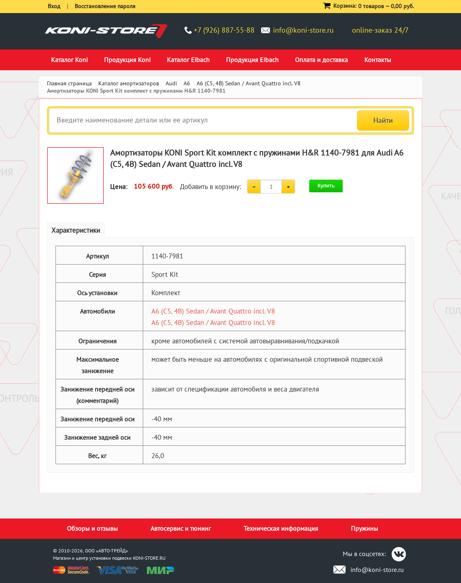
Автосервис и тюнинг (181, 528)
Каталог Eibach (188, 60)
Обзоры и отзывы (92, 528)
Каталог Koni (69, 60)
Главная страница (69, 83)
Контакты (377, 60)
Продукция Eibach (252, 60)
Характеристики (75, 230)
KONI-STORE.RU (149, 558)
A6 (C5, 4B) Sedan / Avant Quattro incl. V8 (213, 311)
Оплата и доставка (321, 60)
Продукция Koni (127, 60)
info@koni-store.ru (303, 30)
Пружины (364, 528)
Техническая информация (281, 528)
